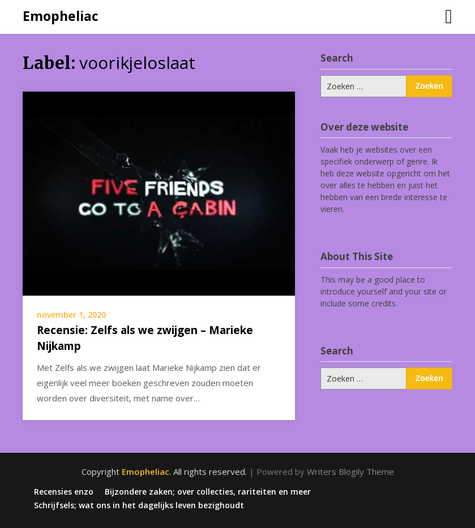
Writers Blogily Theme (350, 471)
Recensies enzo (63, 492)
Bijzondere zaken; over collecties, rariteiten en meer (208, 492)
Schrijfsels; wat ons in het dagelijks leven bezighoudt (139, 505)
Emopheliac (61, 16)
